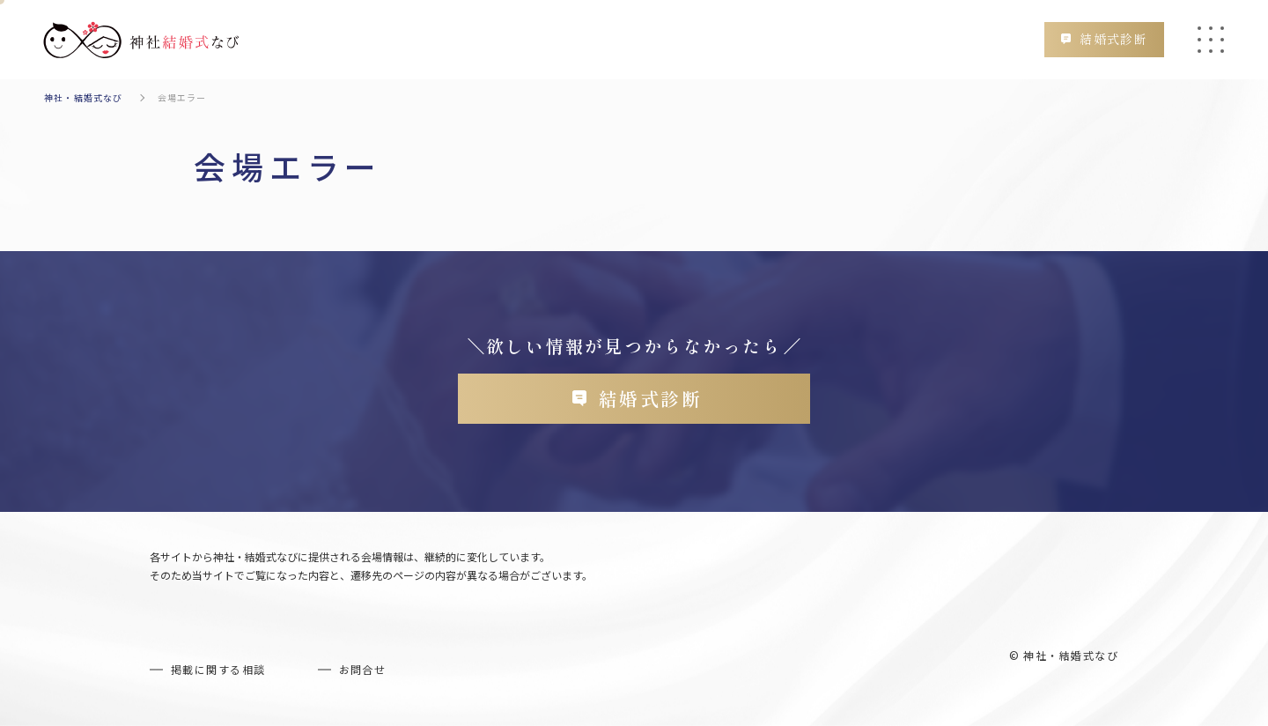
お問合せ (363, 670)
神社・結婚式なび (83, 97)
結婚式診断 (1112, 39)
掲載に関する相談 (218, 670)
